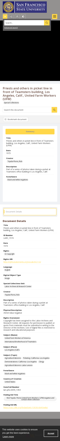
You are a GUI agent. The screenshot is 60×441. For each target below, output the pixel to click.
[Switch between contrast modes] (23, 16)
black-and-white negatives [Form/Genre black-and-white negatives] (18, 180)
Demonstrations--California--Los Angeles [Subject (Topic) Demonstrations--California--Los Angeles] (21, 361)
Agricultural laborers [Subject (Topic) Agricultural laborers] (13, 358)
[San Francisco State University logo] (25, 7)
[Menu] (54, 16)
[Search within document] (54, 110)
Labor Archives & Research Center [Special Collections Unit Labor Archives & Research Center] (18, 286)
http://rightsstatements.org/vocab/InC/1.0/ (22, 262)
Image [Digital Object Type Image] (7, 278)
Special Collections (11, 102)
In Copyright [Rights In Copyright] (9, 254)
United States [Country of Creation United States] (10, 382)
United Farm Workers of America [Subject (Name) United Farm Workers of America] (17, 338)
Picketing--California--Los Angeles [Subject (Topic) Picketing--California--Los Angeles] (36, 358)
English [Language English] (7, 270)
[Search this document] (27, 110)
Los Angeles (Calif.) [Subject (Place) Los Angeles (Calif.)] (12, 350)
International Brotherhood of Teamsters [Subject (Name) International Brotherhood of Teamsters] (20, 342)
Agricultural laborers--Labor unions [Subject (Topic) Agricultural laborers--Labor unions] (18, 365)
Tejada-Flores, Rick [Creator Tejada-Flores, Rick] (15, 161)
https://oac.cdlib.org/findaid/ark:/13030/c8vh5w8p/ (25, 407)
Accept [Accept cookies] (51, 433)
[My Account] (17, 16)
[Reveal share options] (11, 16)
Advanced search (11, 28)
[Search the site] (24, 22)
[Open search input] (5, 16)
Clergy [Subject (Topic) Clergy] (41, 361)
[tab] (30, 131)
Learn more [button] (8, 436)
